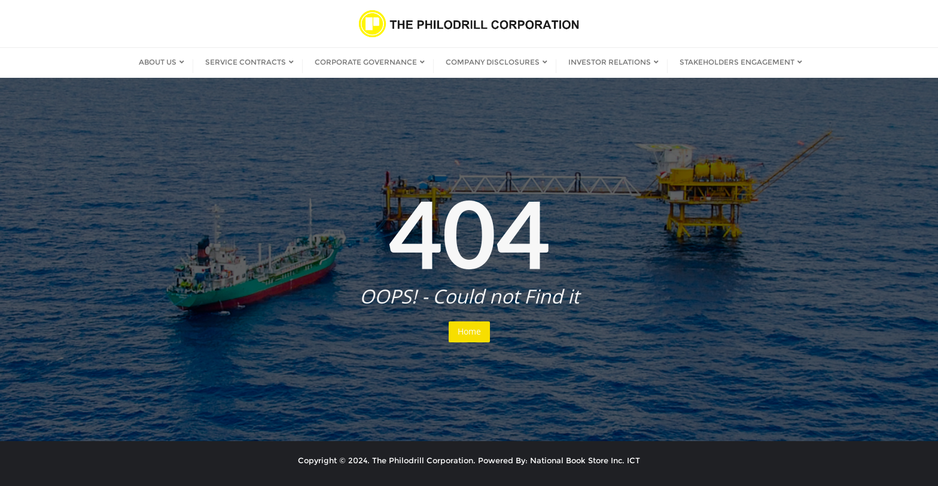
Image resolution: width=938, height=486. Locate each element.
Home (469, 331)
